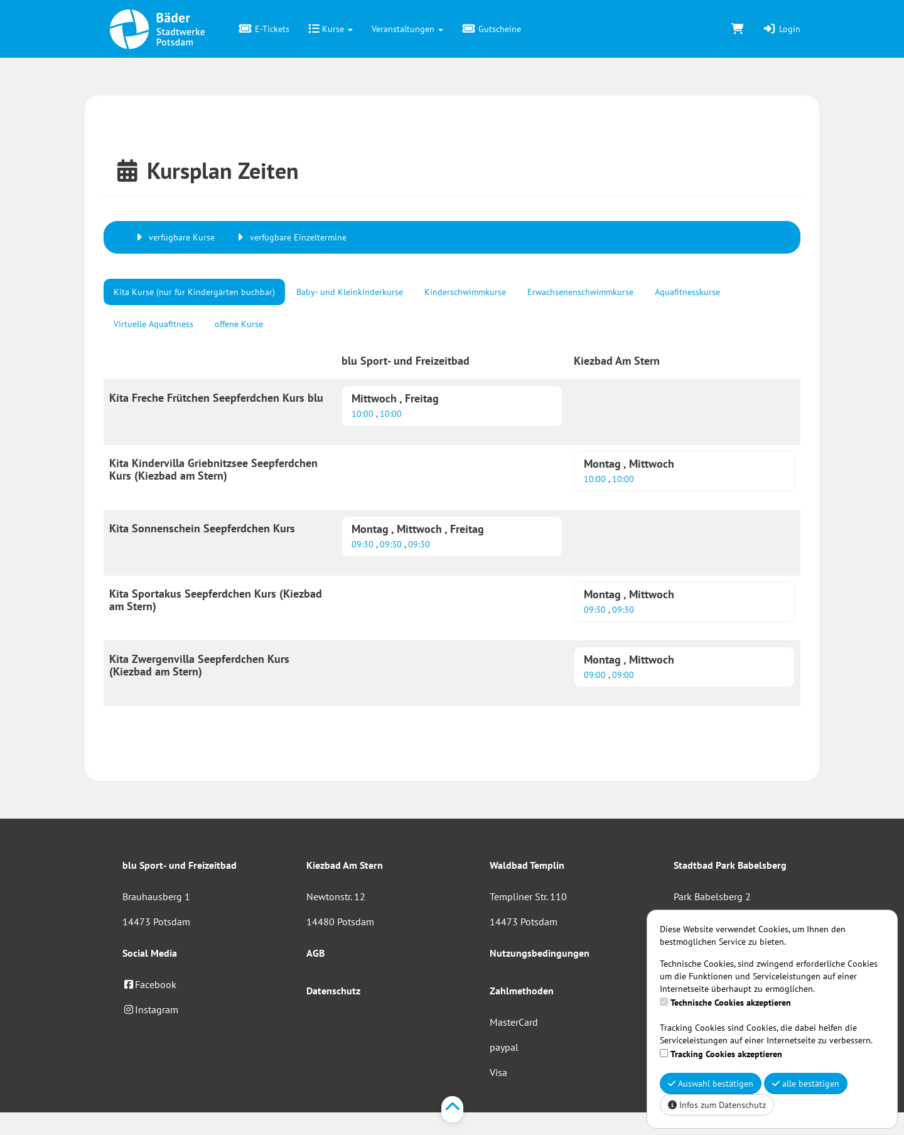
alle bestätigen (805, 1083)
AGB (315, 953)
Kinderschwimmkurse (465, 292)
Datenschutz (333, 990)
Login (781, 29)
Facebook (149, 984)
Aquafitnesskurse (687, 292)
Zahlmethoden (522, 990)
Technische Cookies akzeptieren (730, 1002)
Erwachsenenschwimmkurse (580, 292)
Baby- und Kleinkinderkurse (349, 292)
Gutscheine (491, 29)
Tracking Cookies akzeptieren (726, 1054)
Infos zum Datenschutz (717, 1105)
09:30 (364, 544)
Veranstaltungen (407, 29)
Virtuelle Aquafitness (153, 324)
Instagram (150, 1009)
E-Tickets (264, 29)
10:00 (364, 413)
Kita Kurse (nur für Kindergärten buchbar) (194, 292)
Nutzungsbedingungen (539, 953)
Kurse (330, 29)
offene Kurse (239, 324)
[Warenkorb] (737, 29)
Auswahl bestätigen (710, 1083)
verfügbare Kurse (173, 237)
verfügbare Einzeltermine (290, 237)
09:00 (596, 674)
